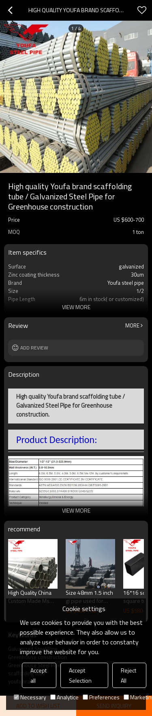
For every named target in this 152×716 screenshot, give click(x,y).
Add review (34, 347)
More (132, 325)
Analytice (64, 697)
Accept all (38, 675)
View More (76, 307)
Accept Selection (80, 675)
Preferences (101, 697)
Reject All (128, 675)
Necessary (30, 697)
